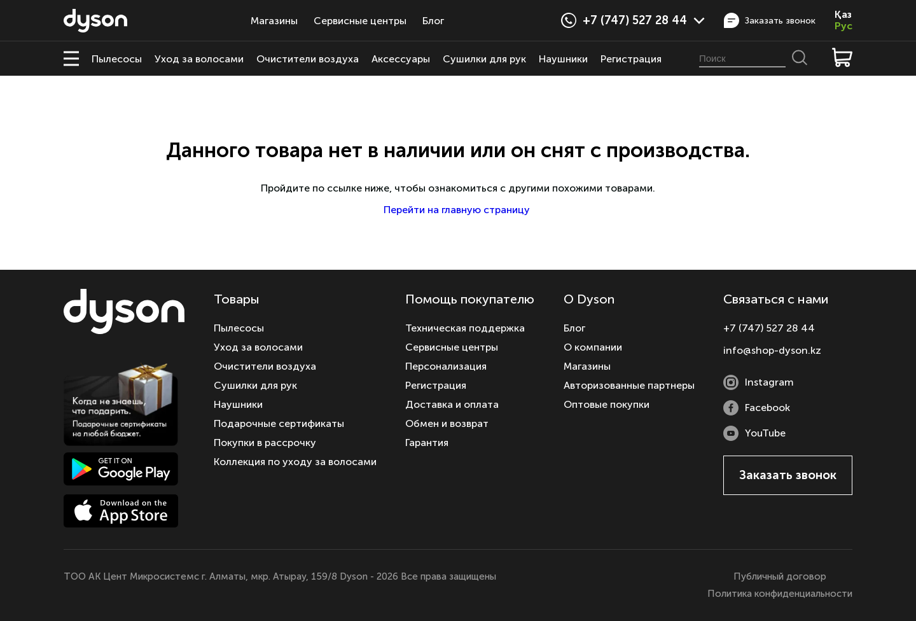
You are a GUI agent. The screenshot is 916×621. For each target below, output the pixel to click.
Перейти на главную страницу (458, 210)
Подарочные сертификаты (279, 423)
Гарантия (426, 442)
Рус (843, 26)
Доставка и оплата (452, 404)
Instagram (758, 382)
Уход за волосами (199, 59)
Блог (433, 21)
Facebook (756, 407)
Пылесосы (117, 59)
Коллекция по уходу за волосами (295, 462)
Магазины (274, 21)
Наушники (563, 59)
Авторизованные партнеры (629, 385)
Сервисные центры (360, 21)
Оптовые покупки (606, 404)
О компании (593, 347)
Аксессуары (400, 59)
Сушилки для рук (484, 59)
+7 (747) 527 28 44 (644, 20)
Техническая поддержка (465, 328)
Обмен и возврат (447, 423)
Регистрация (631, 59)
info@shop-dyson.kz (772, 350)
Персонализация (446, 366)
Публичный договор (779, 576)
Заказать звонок (769, 20)
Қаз (843, 14)
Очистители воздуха (307, 59)
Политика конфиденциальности (779, 593)
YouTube (754, 433)
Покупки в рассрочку (265, 442)
